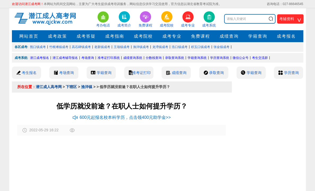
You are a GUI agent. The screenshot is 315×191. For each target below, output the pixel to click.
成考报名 (286, 36)
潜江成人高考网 (49, 87)
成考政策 (57, 36)
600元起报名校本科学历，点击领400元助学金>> (122, 117)
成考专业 (171, 36)
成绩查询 (229, 36)
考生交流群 (260, 58)
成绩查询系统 (132, 58)
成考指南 (114, 36)
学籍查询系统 (197, 58)
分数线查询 (154, 58)
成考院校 (143, 36)
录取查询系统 (174, 58)
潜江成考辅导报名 (65, 58)
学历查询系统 (219, 58)
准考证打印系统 (108, 58)
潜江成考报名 (39, 58)
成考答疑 (86, 36)
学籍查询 (257, 36)
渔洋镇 (86, 87)
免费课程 (200, 36)
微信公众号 (241, 58)
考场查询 (87, 58)
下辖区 (71, 87)
